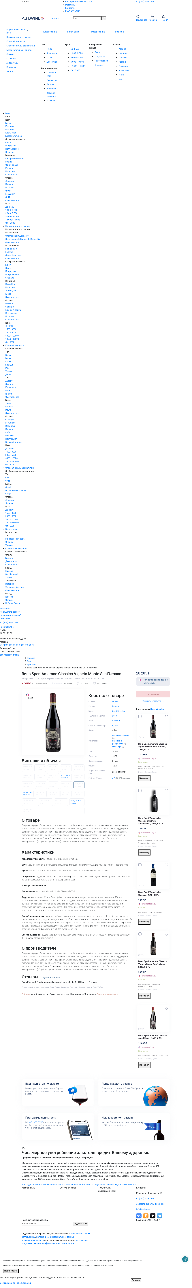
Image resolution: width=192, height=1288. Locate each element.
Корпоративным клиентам (78, 1)
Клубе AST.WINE (35, 1122)
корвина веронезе (120, 735)
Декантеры (11, 561)
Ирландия (10, 426)
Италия (122, 49)
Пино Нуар (10, 284)
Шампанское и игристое (17, 226)
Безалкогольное (13, 136)
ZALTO (8, 577)
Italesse (9, 571)
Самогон (9, 384)
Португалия (11, 313)
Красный (148, 772)
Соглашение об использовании (15, 1283)
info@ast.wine (7, 627)
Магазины (70, 4)
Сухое (97, 52)
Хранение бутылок (14, 587)
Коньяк (9, 361)
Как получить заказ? (10, 615)
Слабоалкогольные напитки (19, 468)
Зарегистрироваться (107, 994)
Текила (8, 371)
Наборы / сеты (12, 603)
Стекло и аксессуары (16, 548)
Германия (123, 66)
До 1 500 (75, 49)
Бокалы (9, 558)
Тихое (49, 49)
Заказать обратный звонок (149, 1204)
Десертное (51, 62)
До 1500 (9, 326)
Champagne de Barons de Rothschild (22, 239)
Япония (9, 503)
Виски (8, 358)
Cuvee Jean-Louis (13, 255)
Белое (8, 123)
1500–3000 (10, 329)
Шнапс (8, 390)
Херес (49, 57)
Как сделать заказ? (10, 612)
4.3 (113, 778)
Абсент (8, 381)
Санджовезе (11, 165)
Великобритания (13, 442)
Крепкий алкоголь (14, 345)
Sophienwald (11, 574)
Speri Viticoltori (157, 709)
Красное (9, 126)
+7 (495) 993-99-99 (9, 645)
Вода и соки (11, 529)
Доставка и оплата (126, 1184)
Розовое (9, 129)
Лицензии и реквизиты (105, 1184)
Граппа (8, 393)
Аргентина (123, 70)
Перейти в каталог (17, 29)
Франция (122, 53)
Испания (122, 57)
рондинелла (117, 744)
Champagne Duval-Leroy (17, 236)
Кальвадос (10, 387)
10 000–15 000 (78, 66)
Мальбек (50, 100)
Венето (115, 706)
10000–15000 (12, 339)
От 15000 (9, 342)
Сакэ (7, 477)
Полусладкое (101, 60)
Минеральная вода (15, 539)
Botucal (9, 406)
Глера (8, 294)
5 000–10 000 (77, 62)
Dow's (8, 410)
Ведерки (9, 584)
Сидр (7, 481)
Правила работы (84, 1184)
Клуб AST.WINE (72, 11)
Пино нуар (51, 80)
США (7, 197)
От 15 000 (75, 70)
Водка (8, 355)
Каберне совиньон (14, 158)
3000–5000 (10, 332)
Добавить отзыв (51, 977)
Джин (8, 374)
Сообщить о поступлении (153, 701)
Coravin (9, 600)
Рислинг (50, 84)
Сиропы (9, 542)
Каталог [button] (53, 18)
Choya (8, 493)
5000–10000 (11, 458)
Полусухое (100, 56)
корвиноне (117, 741)
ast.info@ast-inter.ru (9, 655)
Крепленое (51, 53)
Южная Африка (13, 310)
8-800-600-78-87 (26, 645)
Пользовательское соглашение (60, 1184)
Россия (122, 62)
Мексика (9, 435)
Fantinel (9, 252)
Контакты (70, 8)
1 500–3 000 (77, 53)
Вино (7, 113)
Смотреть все (12, 174)
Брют (8, 265)
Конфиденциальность (33, 1184)
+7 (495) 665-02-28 (145, 1)
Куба (7, 432)
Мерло (8, 161)
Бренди (9, 364)
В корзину (144, 778)
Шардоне (51, 88)
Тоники (9, 545)
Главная (31, 658)
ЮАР (120, 79)
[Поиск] (103, 18)
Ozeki (8, 487)
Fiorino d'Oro (11, 248)
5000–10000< (12, 335)
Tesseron (9, 403)
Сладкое (99, 65)
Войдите (26, 994)
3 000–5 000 (77, 57)
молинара (116, 747)
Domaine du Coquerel (15, 490)
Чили (121, 74)
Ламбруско (10, 290)
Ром (7, 368)
